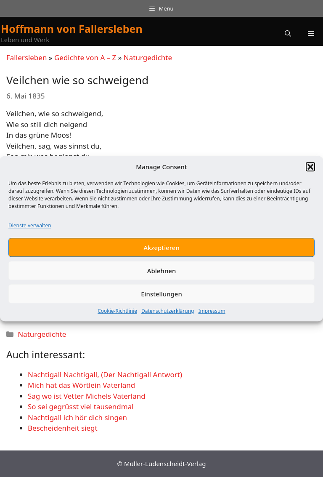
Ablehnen (161, 272)
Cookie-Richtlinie (117, 313)
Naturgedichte (148, 57)
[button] (310, 168)
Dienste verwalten (29, 227)
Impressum (211, 313)
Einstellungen (161, 295)
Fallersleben (26, 57)
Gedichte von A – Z (85, 57)
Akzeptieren (161, 249)
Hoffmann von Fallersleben (72, 28)
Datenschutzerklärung (167, 313)
